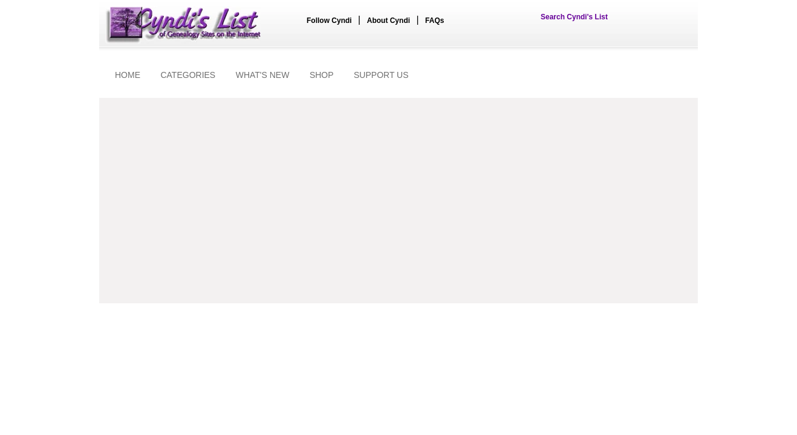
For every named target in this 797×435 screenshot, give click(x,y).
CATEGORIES (187, 75)
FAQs (434, 20)
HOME (127, 75)
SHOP (322, 75)
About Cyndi (388, 20)
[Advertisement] (398, 200)
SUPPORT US (381, 75)
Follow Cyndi (329, 20)
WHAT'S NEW (263, 75)
